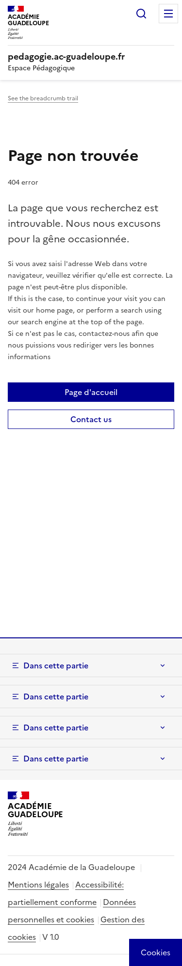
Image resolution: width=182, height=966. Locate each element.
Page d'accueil (91, 392)
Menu (168, 13)
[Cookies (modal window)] (155, 952)
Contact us (91, 419)
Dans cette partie (55, 665)
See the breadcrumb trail (43, 98)
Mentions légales (38, 884)
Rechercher (141, 13)
